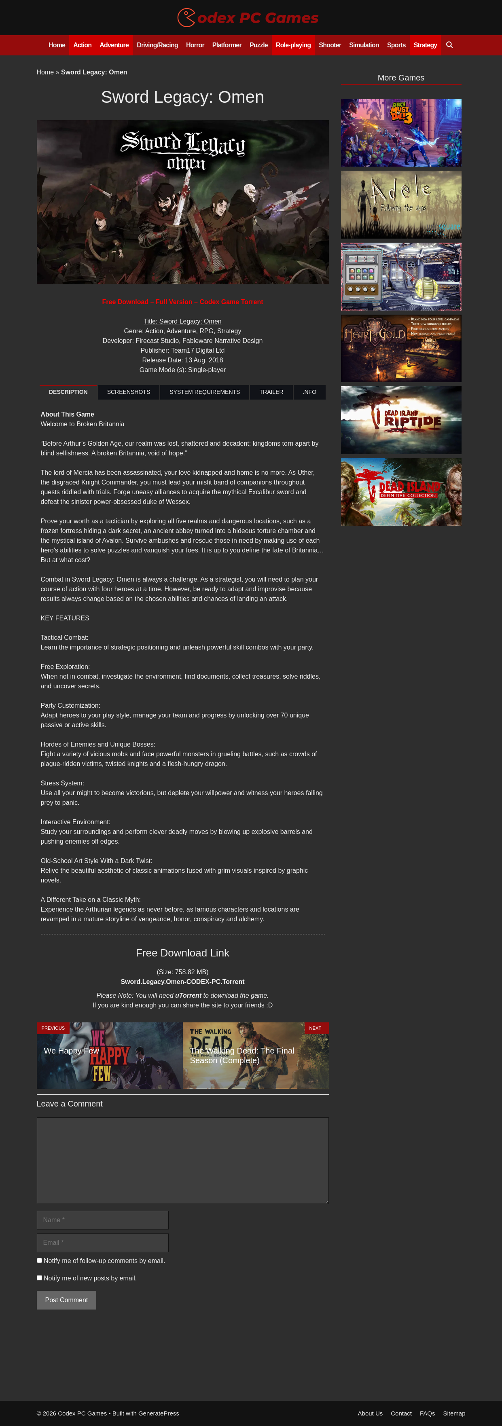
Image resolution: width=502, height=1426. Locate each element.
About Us (370, 1413)
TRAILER (271, 392)
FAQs (427, 1413)
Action (82, 45)
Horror (195, 45)
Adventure (114, 45)
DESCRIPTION (68, 392)
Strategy (425, 45)
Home (57, 45)
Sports (396, 45)
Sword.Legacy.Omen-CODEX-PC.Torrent (182, 981)
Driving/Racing (157, 45)
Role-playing (293, 45)
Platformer (226, 45)
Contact (401, 1413)
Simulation (364, 45)
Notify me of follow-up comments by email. (104, 1260)
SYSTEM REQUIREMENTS (204, 392)
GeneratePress (158, 1413)
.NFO (309, 392)
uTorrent (188, 995)
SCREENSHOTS (128, 392)
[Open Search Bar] (449, 45)
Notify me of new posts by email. (90, 1278)
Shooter (330, 45)
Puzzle (259, 45)
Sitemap (454, 1413)
